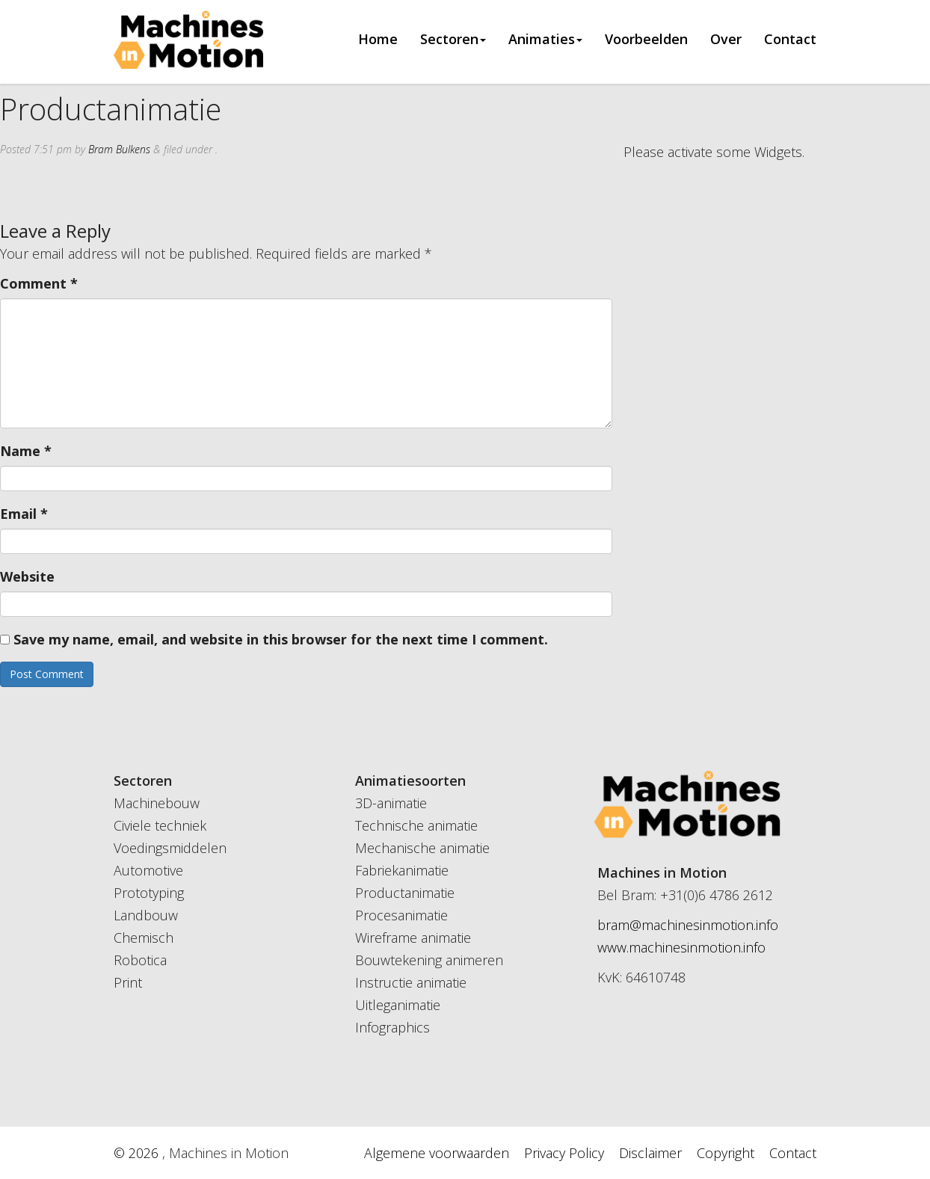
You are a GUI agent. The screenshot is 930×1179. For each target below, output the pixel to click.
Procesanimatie (401, 915)
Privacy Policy (564, 1153)
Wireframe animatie (413, 937)
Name (26, 451)
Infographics (392, 1027)
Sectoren (453, 39)
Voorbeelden (646, 39)
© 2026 (138, 1153)
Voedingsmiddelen (170, 848)
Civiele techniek (160, 825)
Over (726, 39)
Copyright (725, 1153)
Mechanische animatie (422, 848)
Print (128, 982)
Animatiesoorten (410, 780)
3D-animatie (391, 803)
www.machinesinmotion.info (681, 947)
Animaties (545, 39)
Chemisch (143, 937)
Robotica (140, 960)
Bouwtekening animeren (429, 960)
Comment (39, 283)
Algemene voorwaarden (436, 1153)
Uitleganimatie (397, 1005)
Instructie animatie (410, 982)
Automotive (148, 870)
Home (378, 39)
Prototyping (149, 893)
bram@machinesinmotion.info (687, 925)
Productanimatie (405, 893)
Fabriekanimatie (402, 870)
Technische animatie (416, 825)
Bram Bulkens (119, 149)
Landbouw (146, 915)
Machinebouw (157, 803)
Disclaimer (650, 1153)
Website (27, 576)
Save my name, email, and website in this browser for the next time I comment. (280, 639)
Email (24, 514)
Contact (790, 39)
